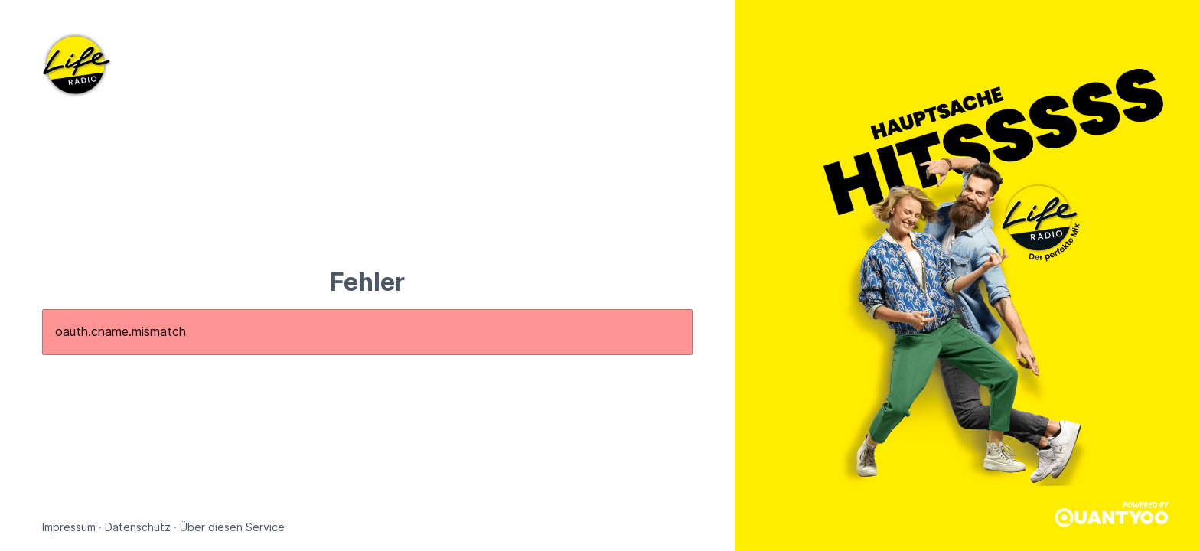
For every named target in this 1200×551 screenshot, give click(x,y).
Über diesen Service (232, 526)
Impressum (69, 526)
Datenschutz (138, 526)
